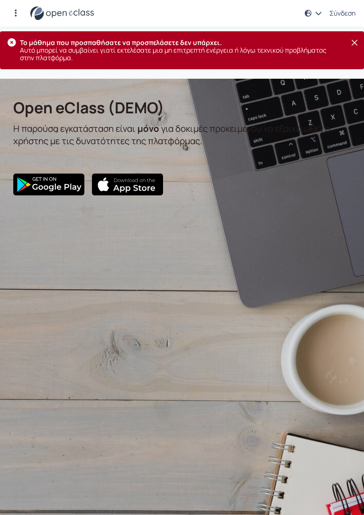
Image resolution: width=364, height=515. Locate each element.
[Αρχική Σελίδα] (62, 13)
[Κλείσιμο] (354, 42)
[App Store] (127, 184)
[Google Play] (48, 184)
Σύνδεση (342, 13)
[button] (16, 13)
